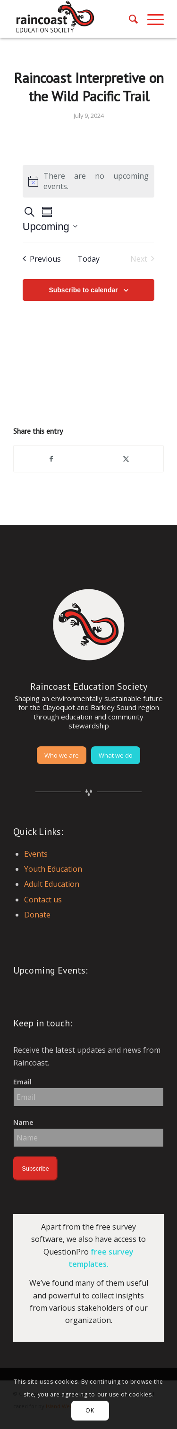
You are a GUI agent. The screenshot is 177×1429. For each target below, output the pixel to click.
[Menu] (151, 19)
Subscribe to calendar (83, 290)
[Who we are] (61, 755)
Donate (37, 914)
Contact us (43, 899)
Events (36, 854)
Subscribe (35, 1168)
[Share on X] (126, 459)
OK (89, 1410)
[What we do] (115, 755)
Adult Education (51, 884)
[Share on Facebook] (51, 459)
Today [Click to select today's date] (88, 259)
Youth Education (53, 869)
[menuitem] (128, 19)
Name (23, 1122)
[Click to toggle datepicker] (50, 226)
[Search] (128, 19)
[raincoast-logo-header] (73, 19)
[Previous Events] (42, 259)
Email (22, 1081)
